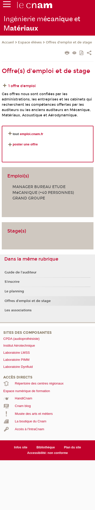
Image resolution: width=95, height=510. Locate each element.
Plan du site (72, 447)
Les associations (18, 310)
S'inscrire (12, 282)
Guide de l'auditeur (20, 272)
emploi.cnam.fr (31, 134)
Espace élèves (30, 42)
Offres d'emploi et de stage (69, 42)
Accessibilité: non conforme (47, 453)
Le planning (14, 291)
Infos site (20, 447)
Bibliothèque (45, 447)
